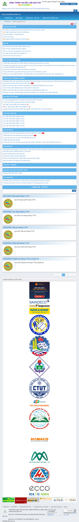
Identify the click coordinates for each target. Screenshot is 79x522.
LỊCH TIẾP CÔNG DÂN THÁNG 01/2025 (13, 121)
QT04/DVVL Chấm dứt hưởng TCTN (16, 243)
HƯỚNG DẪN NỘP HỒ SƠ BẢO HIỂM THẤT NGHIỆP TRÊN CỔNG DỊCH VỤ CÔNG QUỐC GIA (27, 109)
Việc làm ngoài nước (26, 8)
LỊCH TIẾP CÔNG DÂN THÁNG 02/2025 (13, 119)
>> (74, 275)
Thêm (74, 14)
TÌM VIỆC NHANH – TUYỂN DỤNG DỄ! (13, 34)
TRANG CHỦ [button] (9, 18)
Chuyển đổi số (8, 146)
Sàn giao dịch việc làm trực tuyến (15, 170)
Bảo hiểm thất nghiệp (10, 96)
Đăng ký (73, 4)
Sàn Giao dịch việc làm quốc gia (12, 55)
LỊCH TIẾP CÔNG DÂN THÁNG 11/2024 (13, 123)
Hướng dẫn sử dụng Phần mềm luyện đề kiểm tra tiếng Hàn (19, 69)
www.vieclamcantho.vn (11, 14)
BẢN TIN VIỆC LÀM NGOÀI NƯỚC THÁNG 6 (14, 49)
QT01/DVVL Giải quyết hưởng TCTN (16, 196)
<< (56, 275)
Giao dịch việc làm (9, 26)
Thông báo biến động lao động (40, 8)
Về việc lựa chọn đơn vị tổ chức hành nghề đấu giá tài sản (19, 137)
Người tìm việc (6, 8)
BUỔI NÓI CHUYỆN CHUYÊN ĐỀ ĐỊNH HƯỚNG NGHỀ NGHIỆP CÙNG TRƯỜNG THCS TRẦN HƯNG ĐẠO (30, 92)
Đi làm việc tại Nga (8, 37)
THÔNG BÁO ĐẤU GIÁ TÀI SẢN (11, 140)
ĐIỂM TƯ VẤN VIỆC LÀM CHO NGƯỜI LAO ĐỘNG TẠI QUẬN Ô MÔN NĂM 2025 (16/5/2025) (28, 85)
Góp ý (65, 507)
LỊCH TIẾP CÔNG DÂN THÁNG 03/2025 (13, 116)
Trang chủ (7, 21)
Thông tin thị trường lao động (14, 78)
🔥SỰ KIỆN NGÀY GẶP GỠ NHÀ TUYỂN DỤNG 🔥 (16, 39)
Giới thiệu (14, 507)
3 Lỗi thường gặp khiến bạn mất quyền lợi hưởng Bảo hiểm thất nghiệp (22, 100)
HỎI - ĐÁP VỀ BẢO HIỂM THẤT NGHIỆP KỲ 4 (15, 53)
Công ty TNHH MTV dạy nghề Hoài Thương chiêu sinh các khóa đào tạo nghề (24, 72)
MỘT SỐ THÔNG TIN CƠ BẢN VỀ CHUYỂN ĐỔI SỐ (16, 160)
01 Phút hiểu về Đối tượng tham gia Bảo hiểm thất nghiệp (19, 102)
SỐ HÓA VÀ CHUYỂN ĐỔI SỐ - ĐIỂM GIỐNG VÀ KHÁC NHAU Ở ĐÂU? (21, 158)
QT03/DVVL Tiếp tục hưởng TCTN (15, 227)
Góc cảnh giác (8, 177)
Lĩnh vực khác (8, 130)
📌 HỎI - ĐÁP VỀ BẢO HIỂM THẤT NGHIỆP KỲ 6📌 (16, 107)
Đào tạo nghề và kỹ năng (11, 60)
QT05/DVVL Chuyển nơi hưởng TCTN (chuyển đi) (21, 259)
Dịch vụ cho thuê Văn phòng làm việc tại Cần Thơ (17, 51)
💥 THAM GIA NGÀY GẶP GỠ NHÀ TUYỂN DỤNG (16, 32)
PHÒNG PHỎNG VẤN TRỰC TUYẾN (12, 173)
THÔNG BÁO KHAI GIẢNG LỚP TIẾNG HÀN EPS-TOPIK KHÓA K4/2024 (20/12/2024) (26, 63)
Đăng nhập (64, 4)
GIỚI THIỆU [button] (19, 18)
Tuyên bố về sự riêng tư (41, 507)
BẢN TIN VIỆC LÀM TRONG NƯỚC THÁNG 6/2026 (16, 46)
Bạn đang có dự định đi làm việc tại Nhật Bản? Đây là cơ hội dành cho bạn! (24, 30)
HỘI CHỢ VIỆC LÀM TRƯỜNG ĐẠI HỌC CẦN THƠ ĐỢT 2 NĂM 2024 (21, 88)
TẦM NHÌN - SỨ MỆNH (9, 165)
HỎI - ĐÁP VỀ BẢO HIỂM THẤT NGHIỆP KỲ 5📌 (15, 104)
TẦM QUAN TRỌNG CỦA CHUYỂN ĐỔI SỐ (14, 156)
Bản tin (5, 43)
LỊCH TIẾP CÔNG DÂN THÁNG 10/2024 (13, 125)
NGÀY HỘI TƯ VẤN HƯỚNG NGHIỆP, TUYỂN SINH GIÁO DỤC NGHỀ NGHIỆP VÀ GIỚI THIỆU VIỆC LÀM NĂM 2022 (33, 74)
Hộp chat (50, 514)
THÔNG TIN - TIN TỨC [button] (32, 18)
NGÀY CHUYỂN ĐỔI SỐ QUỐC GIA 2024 (13, 154)
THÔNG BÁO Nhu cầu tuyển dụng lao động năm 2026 (20, 135)
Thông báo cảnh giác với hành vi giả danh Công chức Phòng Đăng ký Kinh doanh (26, 183)
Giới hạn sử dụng (56, 507)
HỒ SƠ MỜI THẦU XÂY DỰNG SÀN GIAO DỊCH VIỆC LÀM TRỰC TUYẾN (24, 133)
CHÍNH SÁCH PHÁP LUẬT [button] (50, 18)
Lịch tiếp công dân (9, 113)
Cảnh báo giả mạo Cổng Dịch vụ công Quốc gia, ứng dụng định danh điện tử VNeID (26, 180)
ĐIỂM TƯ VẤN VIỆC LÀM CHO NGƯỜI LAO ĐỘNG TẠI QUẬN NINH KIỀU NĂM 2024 (25, 90)
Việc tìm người (15, 8)
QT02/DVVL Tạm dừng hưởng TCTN (16, 212)
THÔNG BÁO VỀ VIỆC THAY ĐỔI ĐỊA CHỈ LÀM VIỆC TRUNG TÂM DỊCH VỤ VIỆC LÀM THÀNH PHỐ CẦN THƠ (32, 142)
